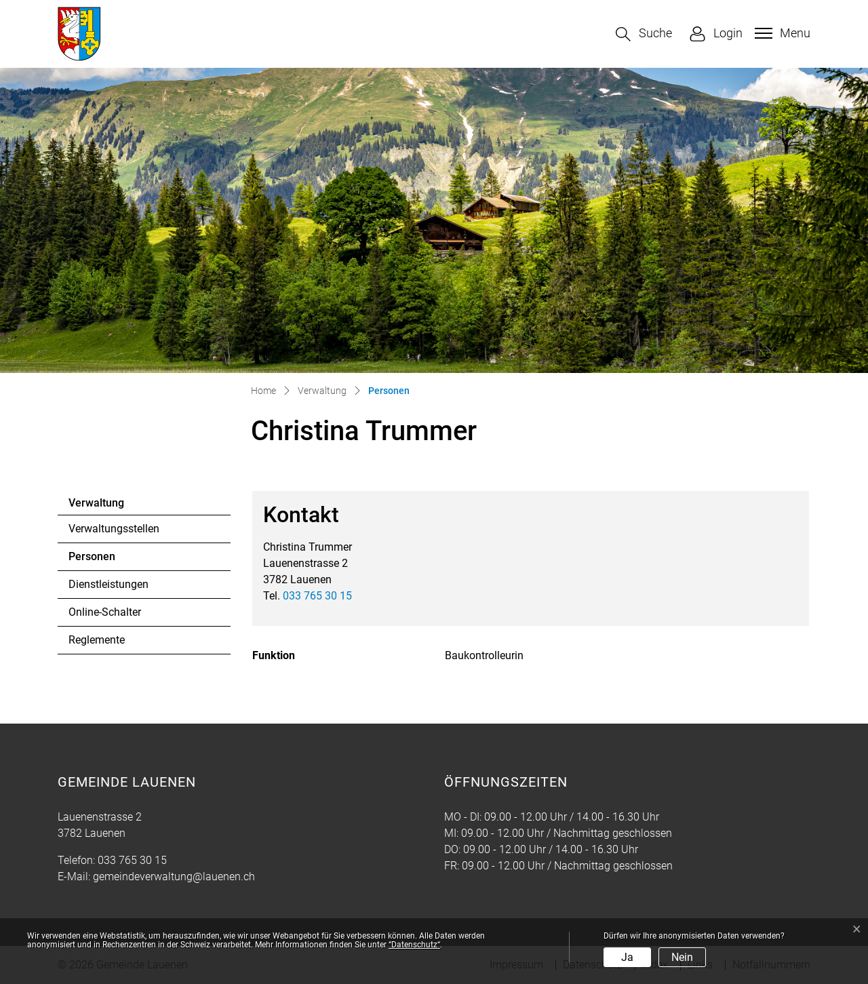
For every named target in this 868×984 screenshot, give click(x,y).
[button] (644, 34)
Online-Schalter (104, 612)
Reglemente (96, 639)
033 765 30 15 (317, 595)
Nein (682, 957)
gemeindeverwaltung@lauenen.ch (174, 876)
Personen (105, 560)
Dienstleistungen (108, 584)
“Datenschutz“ (414, 944)
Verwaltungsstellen (113, 528)
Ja (627, 957)
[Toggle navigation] (780, 33)
